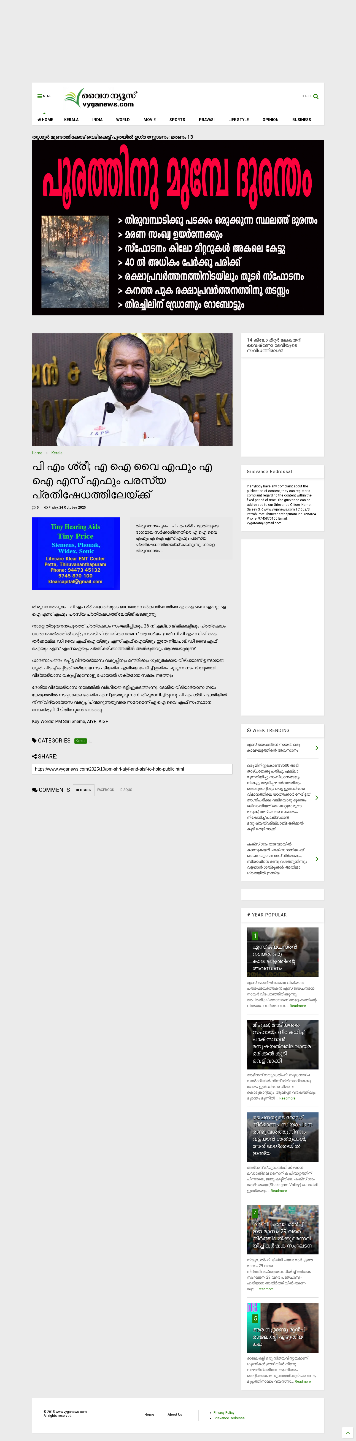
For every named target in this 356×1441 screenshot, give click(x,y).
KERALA (71, 120)
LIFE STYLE (238, 120)
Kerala (57, 453)
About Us (175, 1415)
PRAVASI (207, 120)
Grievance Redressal (230, 1418)
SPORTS (177, 120)
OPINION (271, 120)
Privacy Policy (224, 1413)
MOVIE (150, 120)
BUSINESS (301, 120)
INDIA (97, 120)
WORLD (123, 120)
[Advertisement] (178, 44)
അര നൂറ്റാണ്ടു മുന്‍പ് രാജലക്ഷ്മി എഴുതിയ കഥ (278, 1336)
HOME (45, 120)
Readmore (298, 1006)
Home (37, 453)
